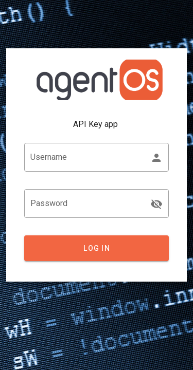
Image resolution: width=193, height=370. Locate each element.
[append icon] (156, 204)
